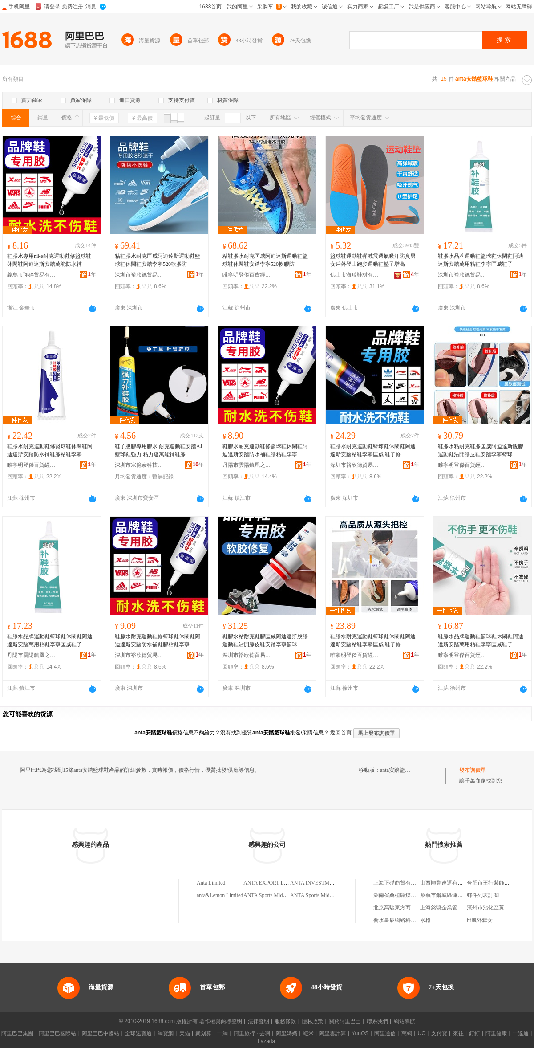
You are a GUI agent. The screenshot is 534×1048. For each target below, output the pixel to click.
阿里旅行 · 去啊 (252, 1033)
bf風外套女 (480, 920)
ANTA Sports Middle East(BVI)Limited (286, 895)
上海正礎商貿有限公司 (400, 883)
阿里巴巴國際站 (57, 1033)
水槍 (425, 920)
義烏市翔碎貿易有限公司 (31, 275)
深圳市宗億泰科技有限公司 (139, 465)
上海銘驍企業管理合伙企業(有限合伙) (464, 908)
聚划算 (203, 1033)
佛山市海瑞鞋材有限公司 (354, 275)
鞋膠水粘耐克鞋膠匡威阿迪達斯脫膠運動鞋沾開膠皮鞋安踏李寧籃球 (480, 450)
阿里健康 (496, 1033)
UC (421, 1033)
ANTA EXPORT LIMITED (273, 883)
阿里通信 (385, 1033)
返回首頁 (341, 733)
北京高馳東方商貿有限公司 (405, 908)
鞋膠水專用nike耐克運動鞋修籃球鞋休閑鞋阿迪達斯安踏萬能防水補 (49, 260)
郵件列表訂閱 (483, 895)
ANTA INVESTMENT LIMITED (326, 883)
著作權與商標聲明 (220, 1021)
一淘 (222, 1033)
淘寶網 (166, 1033)
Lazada (266, 1041)
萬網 (406, 1033)
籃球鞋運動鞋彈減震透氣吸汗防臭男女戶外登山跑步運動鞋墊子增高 (373, 260)
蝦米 (308, 1033)
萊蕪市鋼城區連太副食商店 (452, 895)
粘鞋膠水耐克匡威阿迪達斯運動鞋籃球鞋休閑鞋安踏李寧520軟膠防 (157, 260)
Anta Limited (211, 883)
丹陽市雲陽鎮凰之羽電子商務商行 (246, 465)
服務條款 (285, 1021)
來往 (458, 1033)
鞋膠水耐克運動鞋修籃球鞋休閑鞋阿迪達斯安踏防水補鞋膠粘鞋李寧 (50, 450)
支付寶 (439, 1033)
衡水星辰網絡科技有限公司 (405, 920)
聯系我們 (377, 1021)
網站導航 (404, 1021)
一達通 (521, 1033)
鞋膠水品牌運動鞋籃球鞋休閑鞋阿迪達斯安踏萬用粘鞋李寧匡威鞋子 (480, 260)
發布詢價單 (472, 770)
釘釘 (474, 1033)
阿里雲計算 (332, 1033)
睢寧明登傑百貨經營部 (246, 275)
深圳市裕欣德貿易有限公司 (139, 275)
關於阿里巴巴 (345, 1021)
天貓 (184, 1033)
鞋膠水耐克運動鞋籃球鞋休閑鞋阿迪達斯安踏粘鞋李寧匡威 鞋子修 (373, 450)
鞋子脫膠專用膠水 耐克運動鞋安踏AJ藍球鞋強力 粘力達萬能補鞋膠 (158, 450)
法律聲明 (258, 1021)
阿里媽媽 (286, 1033)
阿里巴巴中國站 (100, 1033)
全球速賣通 (138, 1033)
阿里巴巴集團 (17, 1033)
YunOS (360, 1033)
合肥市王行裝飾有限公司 (496, 883)
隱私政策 (312, 1021)
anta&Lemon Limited (220, 895)
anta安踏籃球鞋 (398, 770)
